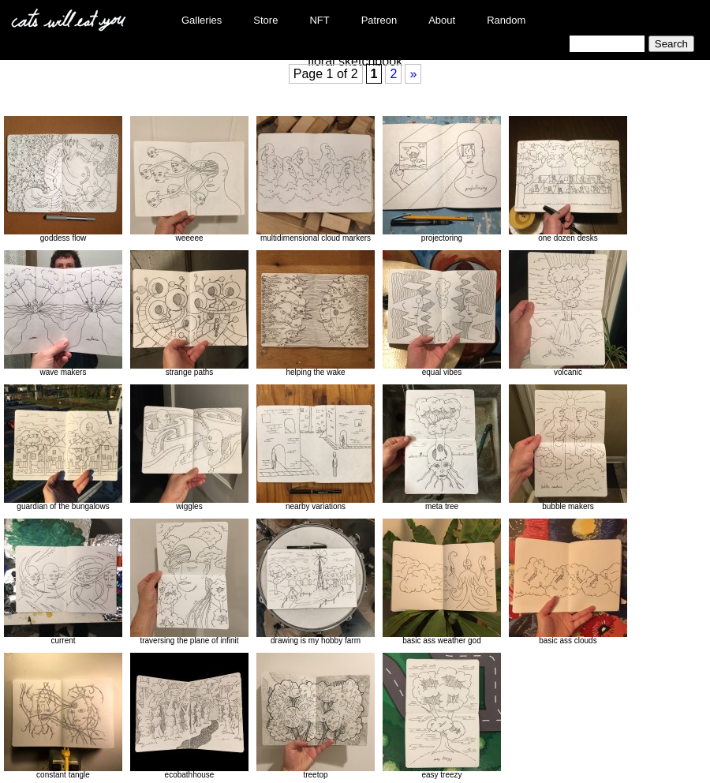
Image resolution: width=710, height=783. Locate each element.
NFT (319, 20)
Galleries (201, 20)
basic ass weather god (442, 582)
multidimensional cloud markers (315, 179)
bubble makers (568, 447)
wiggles (189, 447)
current (63, 582)
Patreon (379, 20)
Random (506, 20)
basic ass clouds (568, 582)
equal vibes (442, 313)
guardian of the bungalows (63, 447)
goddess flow (63, 179)
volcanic (568, 313)
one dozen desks (568, 179)
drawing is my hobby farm (315, 582)
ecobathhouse (189, 716)
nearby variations (315, 447)
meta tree (442, 447)
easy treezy (442, 716)
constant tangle (63, 716)
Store (265, 20)
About (441, 20)
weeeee (189, 179)
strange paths (189, 313)
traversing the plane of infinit (189, 582)
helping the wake (315, 313)
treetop (315, 716)
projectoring (442, 179)
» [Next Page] (413, 74)
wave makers (63, 313)
